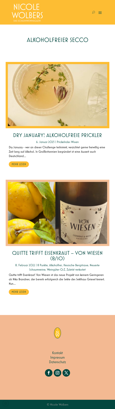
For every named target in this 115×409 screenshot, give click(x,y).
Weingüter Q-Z (56, 269)
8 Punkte (42, 265)
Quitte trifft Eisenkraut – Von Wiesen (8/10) (57, 256)
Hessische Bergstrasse (75, 265)
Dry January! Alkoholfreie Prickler (57, 135)
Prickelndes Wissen (68, 142)
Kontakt (57, 353)
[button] (5, 403)
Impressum (57, 357)
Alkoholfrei (55, 265)
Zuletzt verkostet (76, 269)
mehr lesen (19, 164)
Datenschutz (57, 362)
